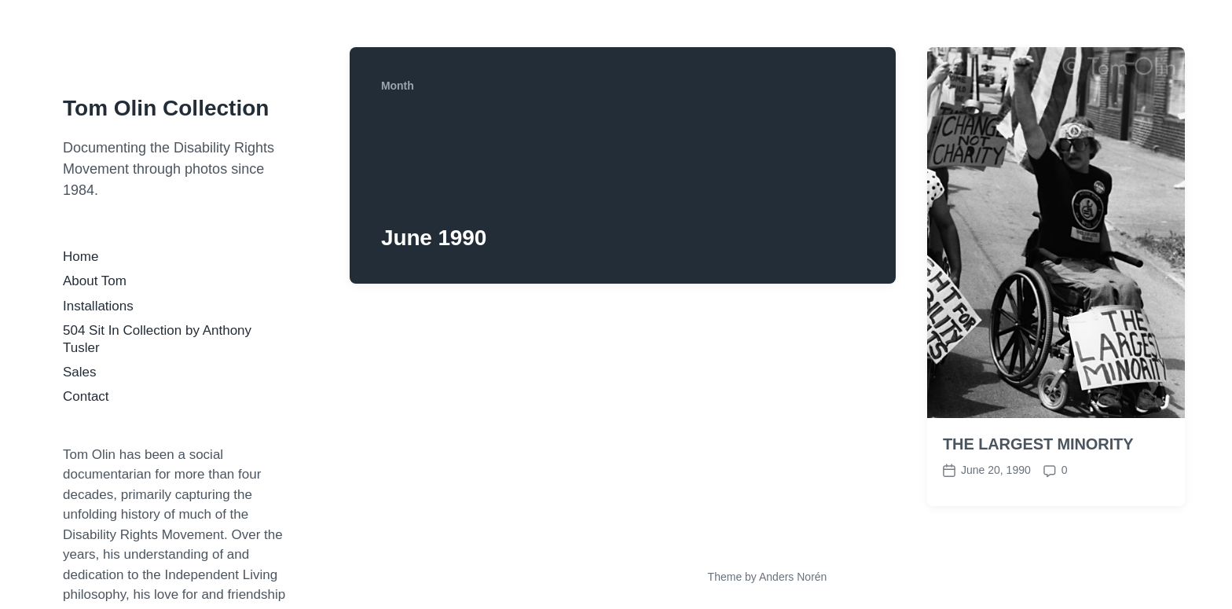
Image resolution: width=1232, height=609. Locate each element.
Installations (98, 306)
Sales (80, 372)
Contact (86, 396)
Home (80, 256)
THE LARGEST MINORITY (1038, 444)
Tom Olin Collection (166, 108)
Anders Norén (793, 576)
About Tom (94, 280)
